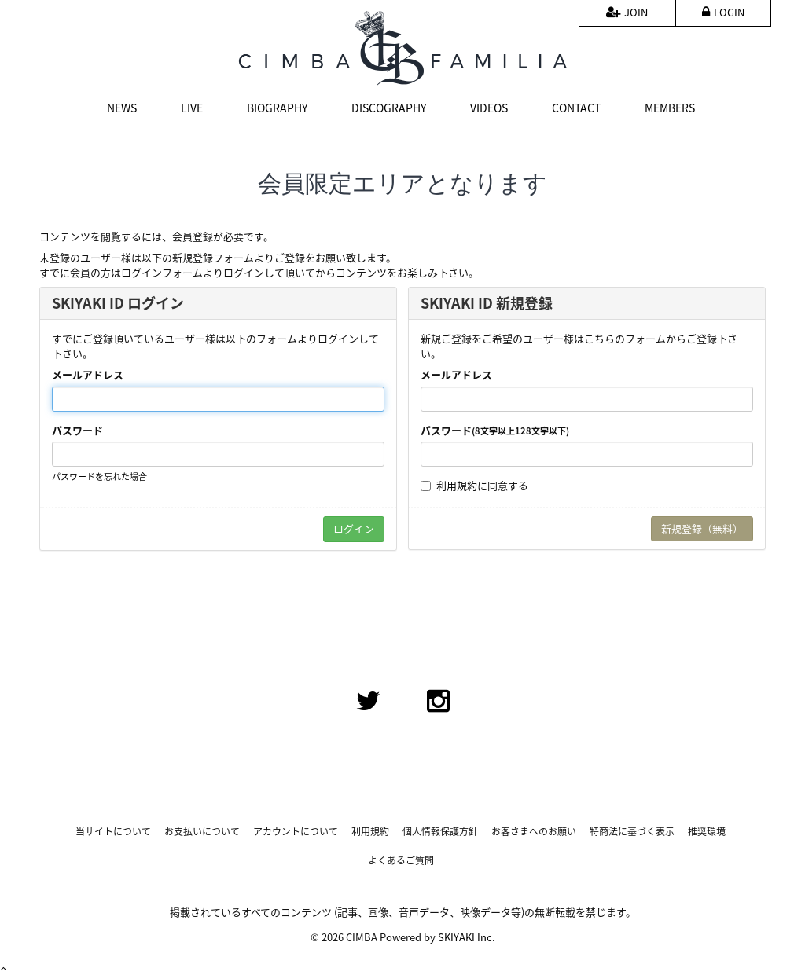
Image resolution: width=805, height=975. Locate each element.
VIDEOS (489, 107)
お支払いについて (202, 831)
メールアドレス (87, 375)
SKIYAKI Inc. (466, 936)
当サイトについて (113, 831)
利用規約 (456, 485)
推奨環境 (707, 831)
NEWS (122, 107)
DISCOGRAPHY (388, 107)
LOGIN (723, 12)
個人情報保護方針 (440, 831)
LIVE (192, 107)
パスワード (77, 430)
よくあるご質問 (401, 860)
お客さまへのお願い (533, 831)
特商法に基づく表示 (632, 831)
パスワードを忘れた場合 (99, 476)
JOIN (627, 12)
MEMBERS (670, 107)
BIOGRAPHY (277, 107)
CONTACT (576, 107)
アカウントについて (295, 831)
